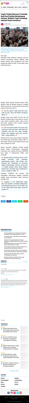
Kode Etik (22, 397)
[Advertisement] (14, 84)
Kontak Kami (16, 397)
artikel (3, 384)
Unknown (3, 279)
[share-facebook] (8, 201)
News (16, 7)
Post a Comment (5, 287)
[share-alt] (3, 201)
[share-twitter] (14, 201)
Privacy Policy (14, 398)
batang (16, 384)
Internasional (10, 7)
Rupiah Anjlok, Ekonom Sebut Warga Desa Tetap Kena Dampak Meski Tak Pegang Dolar (11, 348)
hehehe (2, 268)
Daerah (4, 7)
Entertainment (5, 380)
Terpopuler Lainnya (14, 370)
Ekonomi (17, 378)
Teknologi (24, 7)
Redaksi (6, 397)
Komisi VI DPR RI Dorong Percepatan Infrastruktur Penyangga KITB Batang (10, 338)
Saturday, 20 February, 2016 (7, 274)
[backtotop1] (28, 401)
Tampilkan (25, 261)
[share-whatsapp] (20, 201)
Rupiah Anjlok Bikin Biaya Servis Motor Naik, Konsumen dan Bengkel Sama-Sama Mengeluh (11, 331)
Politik (19, 7)
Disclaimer (11, 397)
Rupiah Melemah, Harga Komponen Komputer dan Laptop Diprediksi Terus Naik (11, 356)
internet (3, 386)
